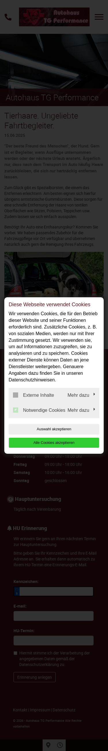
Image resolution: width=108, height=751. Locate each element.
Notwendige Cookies (39, 410)
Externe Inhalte (33, 395)
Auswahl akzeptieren (54, 429)
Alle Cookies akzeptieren (54, 442)
